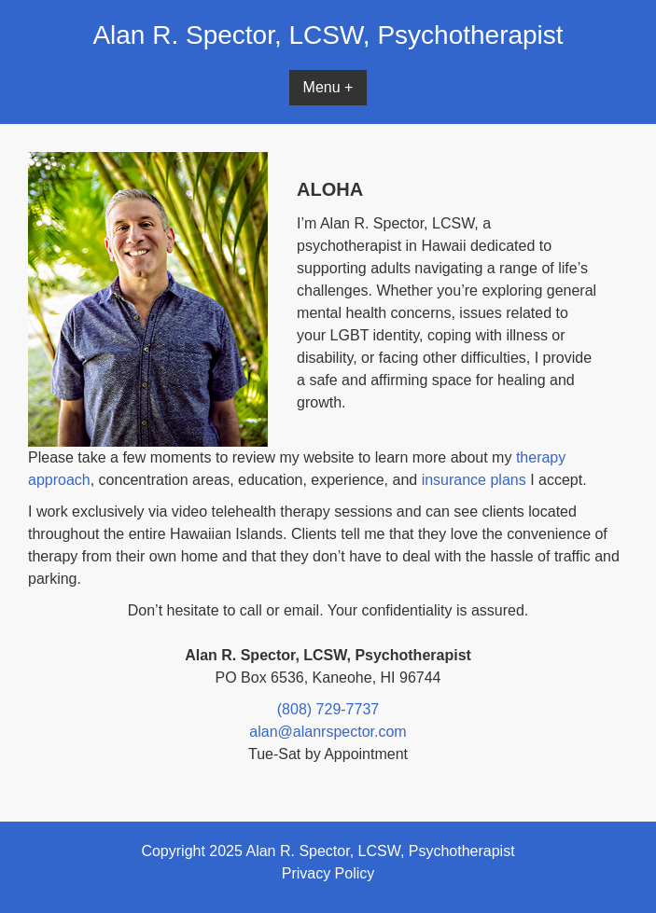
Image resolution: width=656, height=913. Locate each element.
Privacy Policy (328, 873)
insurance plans (474, 480)
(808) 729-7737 (328, 709)
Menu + (328, 87)
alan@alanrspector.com (327, 732)
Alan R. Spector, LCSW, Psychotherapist (327, 35)
